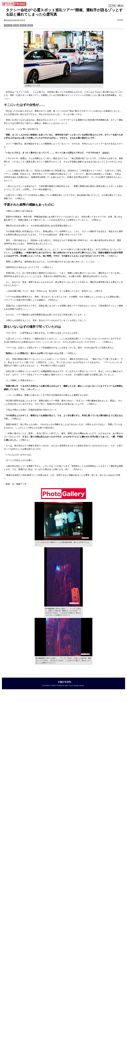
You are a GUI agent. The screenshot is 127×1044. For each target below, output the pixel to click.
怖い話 (23, 26)
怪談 (30, 26)
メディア (8, 26)
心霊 (16, 26)
